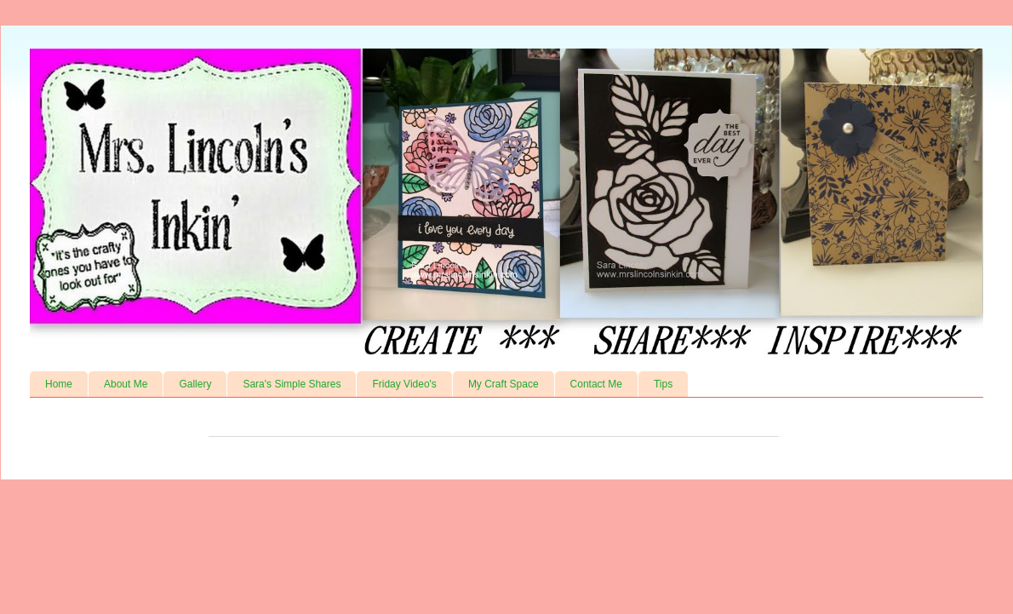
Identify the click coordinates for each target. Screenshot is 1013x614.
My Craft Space (503, 384)
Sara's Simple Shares (292, 384)
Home (58, 384)
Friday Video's (404, 384)
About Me (125, 384)
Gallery (195, 384)
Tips (663, 384)
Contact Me (596, 384)
